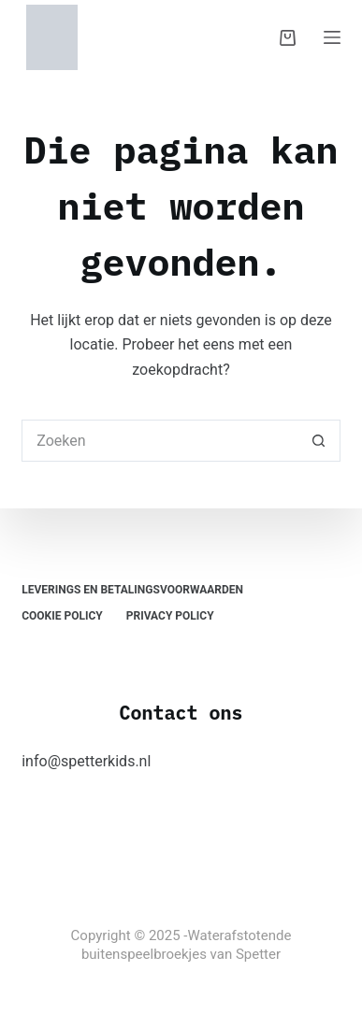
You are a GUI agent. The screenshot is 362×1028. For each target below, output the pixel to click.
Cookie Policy (62, 615)
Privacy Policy (170, 615)
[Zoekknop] (319, 441)
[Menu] (332, 37)
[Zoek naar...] (160, 441)
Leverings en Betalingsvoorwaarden (132, 589)
